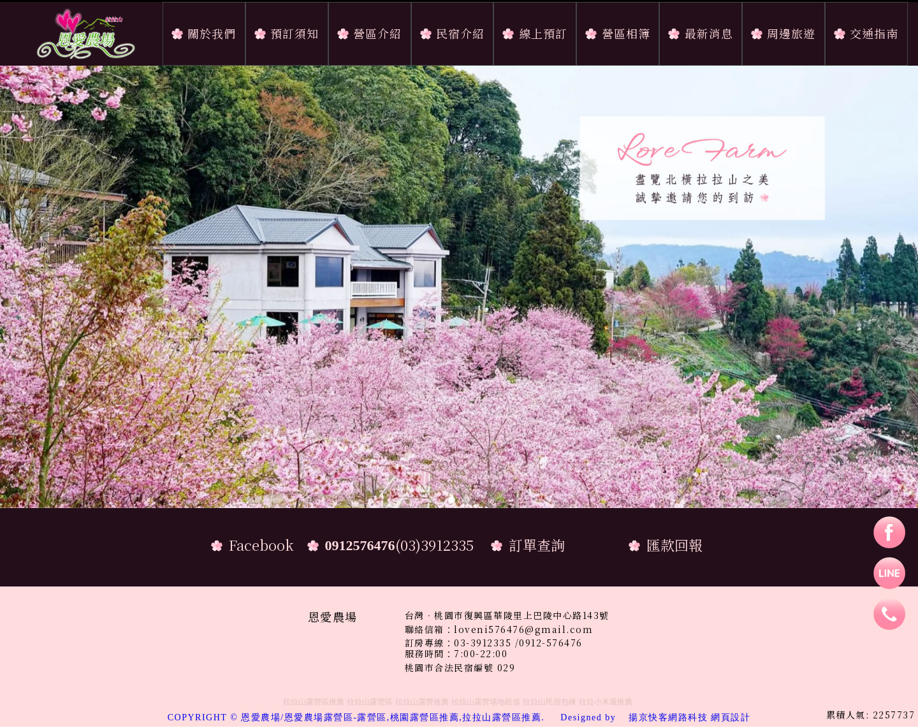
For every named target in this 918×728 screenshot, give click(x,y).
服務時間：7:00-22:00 (456, 653)
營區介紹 (377, 33)
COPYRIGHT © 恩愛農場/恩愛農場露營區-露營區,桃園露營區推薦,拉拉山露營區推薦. (398, 717)
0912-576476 (551, 642)
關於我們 (211, 33)
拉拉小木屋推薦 (605, 701)
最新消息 (709, 33)
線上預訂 (543, 33)
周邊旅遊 (791, 33)
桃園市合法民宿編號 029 (460, 667)
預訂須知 (294, 33)
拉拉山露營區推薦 (313, 701)
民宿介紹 (460, 33)
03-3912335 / (486, 642)
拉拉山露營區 (370, 701)
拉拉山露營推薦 (422, 701)
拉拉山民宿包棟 (549, 701)
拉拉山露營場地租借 (485, 701)
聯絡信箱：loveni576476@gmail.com (499, 629)
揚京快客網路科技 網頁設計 (689, 717)
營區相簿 (626, 33)
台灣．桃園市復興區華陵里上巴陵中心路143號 (507, 615)
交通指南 (874, 33)
